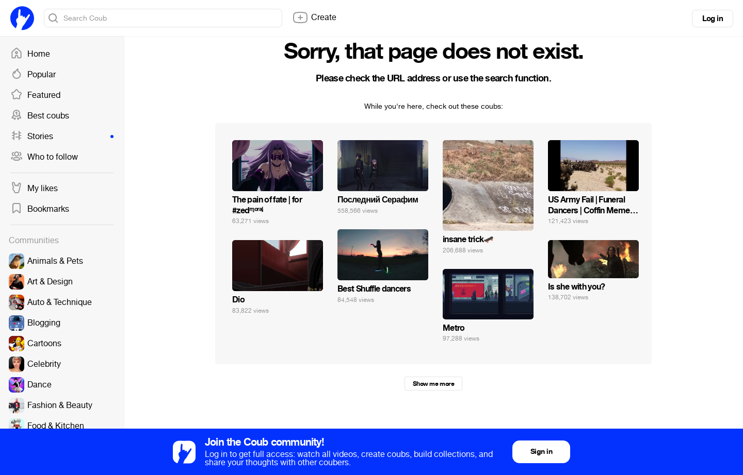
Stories (62, 136)
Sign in (541, 451)
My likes (34, 188)
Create (314, 17)
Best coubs (39, 116)
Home (30, 54)
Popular (33, 74)
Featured (35, 95)
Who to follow (44, 157)
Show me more (433, 384)
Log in (712, 18)
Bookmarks (39, 209)
